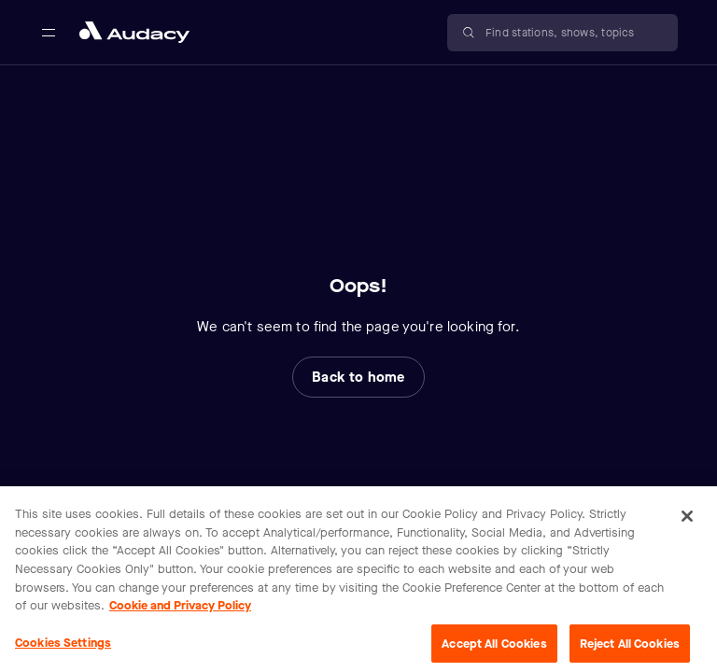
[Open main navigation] (48, 32)
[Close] (687, 521)
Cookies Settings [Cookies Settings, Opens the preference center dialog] (63, 647)
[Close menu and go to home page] (134, 32)
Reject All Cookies (630, 648)
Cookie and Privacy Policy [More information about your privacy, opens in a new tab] (180, 610)
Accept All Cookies (494, 648)
